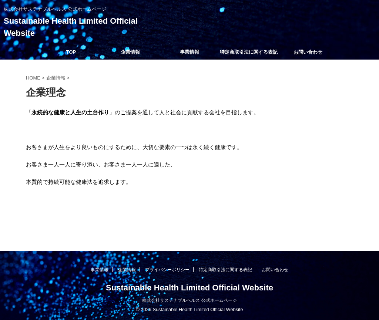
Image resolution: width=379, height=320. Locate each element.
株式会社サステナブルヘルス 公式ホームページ (189, 300)
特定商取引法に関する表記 (249, 52)
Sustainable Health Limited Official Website (189, 287)
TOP (71, 52)
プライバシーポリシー (167, 269)
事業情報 (189, 52)
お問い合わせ (308, 52)
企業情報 (130, 52)
